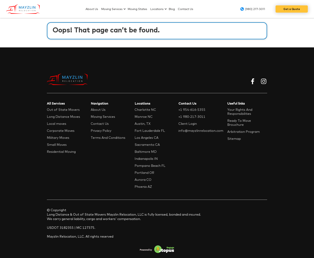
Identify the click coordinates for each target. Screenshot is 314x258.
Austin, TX (143, 124)
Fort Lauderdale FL (150, 131)
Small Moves (57, 145)
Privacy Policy (101, 131)
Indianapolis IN (146, 159)
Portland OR (144, 173)
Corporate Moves (60, 131)
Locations (157, 9)
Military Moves (58, 138)
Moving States (137, 9)
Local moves (56, 124)
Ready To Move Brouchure (239, 123)
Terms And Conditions (108, 138)
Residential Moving (61, 152)
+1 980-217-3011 (191, 117)
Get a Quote (291, 9)
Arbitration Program (243, 132)
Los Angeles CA (146, 138)
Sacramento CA (147, 145)
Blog (172, 9)
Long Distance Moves (63, 117)
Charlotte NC (145, 110)
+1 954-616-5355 (191, 110)
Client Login (187, 124)
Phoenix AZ (143, 187)
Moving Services (112, 9)
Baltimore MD (146, 152)
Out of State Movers (63, 110)
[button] (114, 9)
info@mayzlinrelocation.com (200, 131)
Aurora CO (143, 180)
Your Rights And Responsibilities (239, 112)
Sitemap (234, 139)
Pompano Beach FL (150, 166)
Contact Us (185, 9)
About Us (92, 9)
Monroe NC (144, 117)
